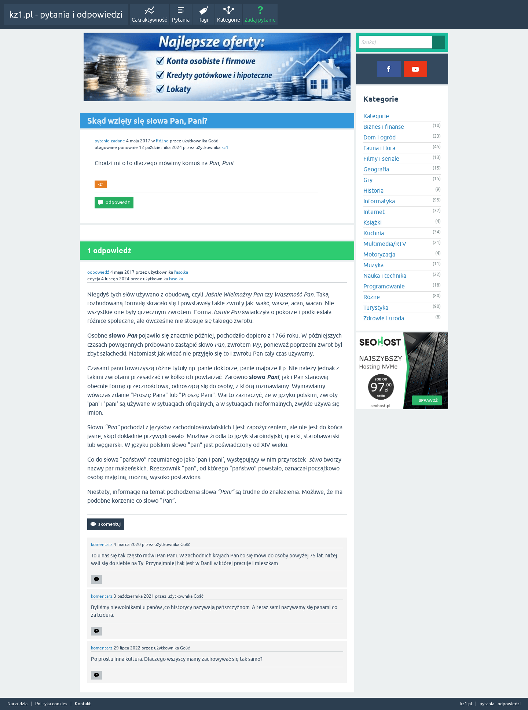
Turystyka (375, 307)
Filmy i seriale (381, 158)
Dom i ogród (379, 137)
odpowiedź (98, 272)
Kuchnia (373, 233)
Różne (162, 140)
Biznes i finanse (383, 126)
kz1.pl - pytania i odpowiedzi (65, 14)
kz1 (101, 184)
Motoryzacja (379, 254)
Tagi (203, 20)
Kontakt (83, 704)
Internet (374, 211)
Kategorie (228, 20)
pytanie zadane (110, 140)
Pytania (181, 20)
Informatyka (379, 201)
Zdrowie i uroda (383, 318)
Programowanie (384, 286)
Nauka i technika (384, 275)
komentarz (102, 544)
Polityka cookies (51, 704)
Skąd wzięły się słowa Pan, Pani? (147, 120)
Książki (372, 222)
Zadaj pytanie (260, 20)
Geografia (376, 169)
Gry (368, 179)
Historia (373, 190)
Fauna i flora (379, 148)
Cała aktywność (149, 20)
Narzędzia (17, 704)
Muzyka (373, 265)
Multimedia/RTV (384, 243)
